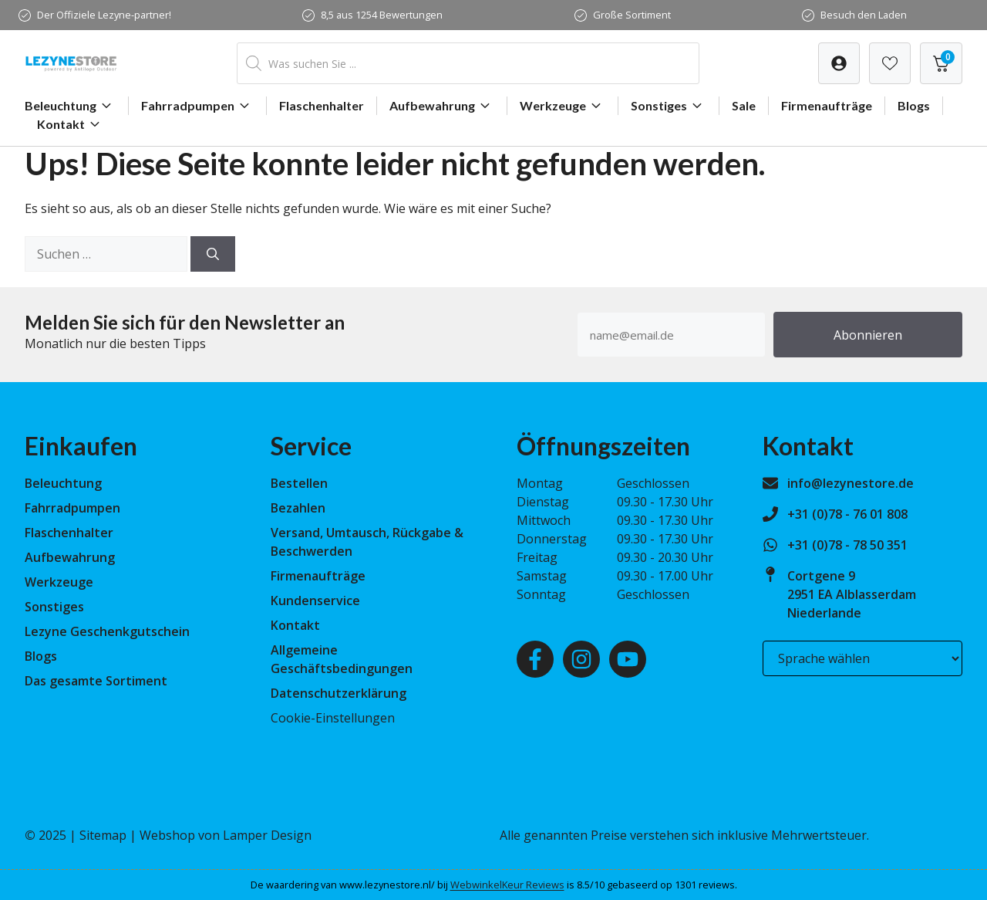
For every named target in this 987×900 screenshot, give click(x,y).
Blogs (914, 105)
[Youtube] (627, 659)
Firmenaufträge (826, 105)
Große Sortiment (632, 15)
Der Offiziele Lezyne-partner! (104, 15)
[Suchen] (212, 254)
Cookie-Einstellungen (333, 717)
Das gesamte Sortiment (96, 680)
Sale (744, 105)
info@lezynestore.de (850, 483)
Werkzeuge (562, 105)
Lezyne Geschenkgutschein (107, 631)
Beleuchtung (70, 105)
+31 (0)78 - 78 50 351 (847, 544)
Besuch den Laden (863, 15)
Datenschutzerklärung (338, 693)
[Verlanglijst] (839, 63)
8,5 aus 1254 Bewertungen (382, 15)
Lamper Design (267, 835)
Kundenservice (315, 600)
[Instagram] (581, 659)
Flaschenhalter (321, 105)
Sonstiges (668, 105)
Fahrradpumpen (197, 105)
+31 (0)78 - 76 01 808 (847, 514)
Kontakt (70, 124)
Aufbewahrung (441, 105)
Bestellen (299, 483)
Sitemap (102, 835)
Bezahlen (298, 507)
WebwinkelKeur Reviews (507, 885)
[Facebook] (535, 659)
